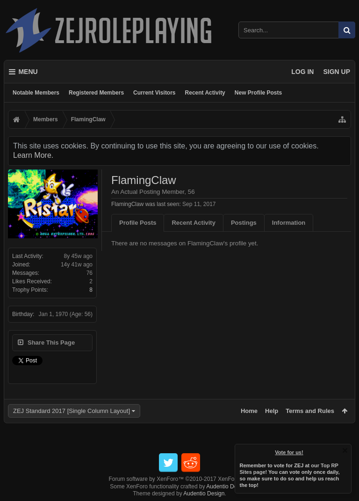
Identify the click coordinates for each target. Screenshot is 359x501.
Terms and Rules (310, 410)
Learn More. (33, 155)
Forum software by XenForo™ (180, 479)
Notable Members (36, 92)
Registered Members (96, 92)
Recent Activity (205, 92)
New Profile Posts (258, 92)
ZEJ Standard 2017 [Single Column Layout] (71, 410)
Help (271, 410)
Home (249, 410)
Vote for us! (289, 452)
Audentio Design (226, 486)
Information (289, 222)
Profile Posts (137, 222)
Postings (244, 222)
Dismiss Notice (345, 450)
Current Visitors (154, 92)
